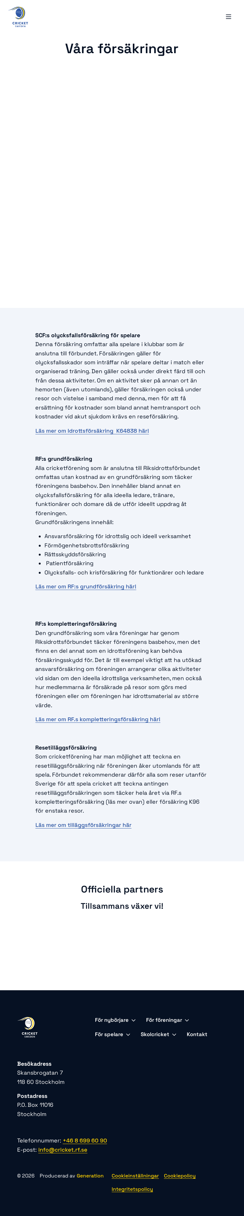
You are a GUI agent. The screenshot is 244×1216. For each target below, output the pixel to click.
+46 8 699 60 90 (85, 1140)
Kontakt (197, 1034)
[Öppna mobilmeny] (228, 17)
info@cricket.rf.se (62, 1149)
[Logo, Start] (18, 17)
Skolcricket (159, 1034)
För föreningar (167, 1020)
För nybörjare (115, 1020)
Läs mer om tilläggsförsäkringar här (83, 824)
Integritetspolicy (132, 1189)
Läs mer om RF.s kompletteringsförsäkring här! (97, 719)
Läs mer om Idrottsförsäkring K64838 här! (92, 430)
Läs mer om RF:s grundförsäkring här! (85, 586)
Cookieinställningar (135, 1175)
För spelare (113, 1034)
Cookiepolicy (180, 1175)
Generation (90, 1175)
